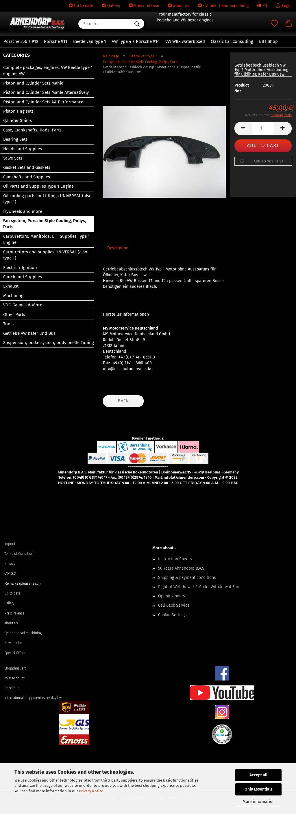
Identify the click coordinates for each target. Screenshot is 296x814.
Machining (13, 295)
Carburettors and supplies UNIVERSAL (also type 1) (45, 255)
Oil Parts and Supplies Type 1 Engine (38, 186)
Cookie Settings (172, 614)
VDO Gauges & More (22, 305)
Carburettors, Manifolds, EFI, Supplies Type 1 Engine (46, 239)
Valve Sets (12, 158)
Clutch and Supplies (22, 276)
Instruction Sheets (175, 559)
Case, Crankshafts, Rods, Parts (32, 130)
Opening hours (171, 596)
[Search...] (137, 24)
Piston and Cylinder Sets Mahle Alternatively (46, 92)
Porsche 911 (55, 41)
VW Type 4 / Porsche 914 (136, 41)
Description (117, 248)
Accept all (258, 775)
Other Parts (14, 314)
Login (284, 5)
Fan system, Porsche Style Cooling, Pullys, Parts (44, 223)
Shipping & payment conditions (187, 577)
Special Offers (14, 653)
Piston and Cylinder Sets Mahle (33, 83)
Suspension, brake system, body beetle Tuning (48, 342)
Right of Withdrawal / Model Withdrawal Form (200, 586)
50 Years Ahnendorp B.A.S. (181, 568)
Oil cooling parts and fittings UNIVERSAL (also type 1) (47, 198)
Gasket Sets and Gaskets (26, 167)
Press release (144, 5)
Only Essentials (259, 789)
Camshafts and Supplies (26, 177)
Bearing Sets (15, 139)
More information (259, 801)
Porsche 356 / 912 (20, 41)
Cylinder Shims (17, 120)
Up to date (81, 5)
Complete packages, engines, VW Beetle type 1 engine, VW (48, 70)
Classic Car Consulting (232, 41)
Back (123, 400)
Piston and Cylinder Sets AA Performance (43, 102)
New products (14, 643)
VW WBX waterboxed (185, 41)
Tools (8, 323)
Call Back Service (174, 605)
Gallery (111, 5)
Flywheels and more (22, 211)
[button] (289, 24)
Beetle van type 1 (89, 41)
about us (178, 5)
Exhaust (10, 286)
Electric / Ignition (20, 267)
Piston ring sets (18, 111)
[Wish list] (274, 24)
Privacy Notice (91, 791)
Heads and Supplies (22, 148)
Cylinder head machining (223, 5)
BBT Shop (268, 41)
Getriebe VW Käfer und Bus (29, 333)
